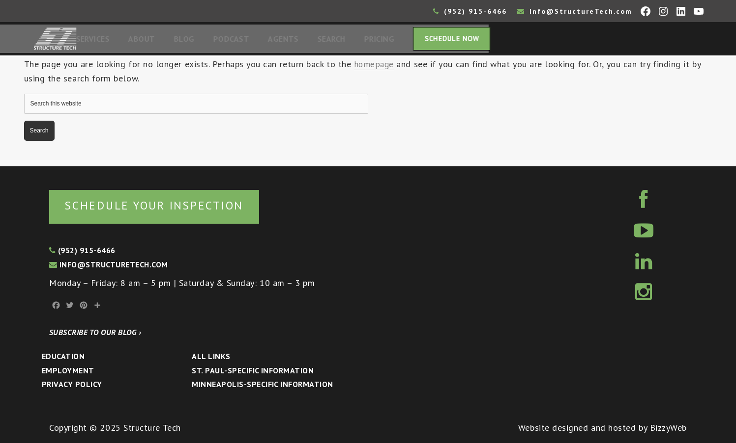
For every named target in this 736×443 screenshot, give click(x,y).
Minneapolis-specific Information (262, 384)
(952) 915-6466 (470, 11)
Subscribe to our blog (95, 332)
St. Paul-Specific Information (253, 370)
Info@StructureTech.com (574, 11)
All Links (211, 356)
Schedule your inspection (165, 205)
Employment (68, 370)
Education (63, 356)
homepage (374, 67)
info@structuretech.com (108, 264)
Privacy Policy (72, 384)
